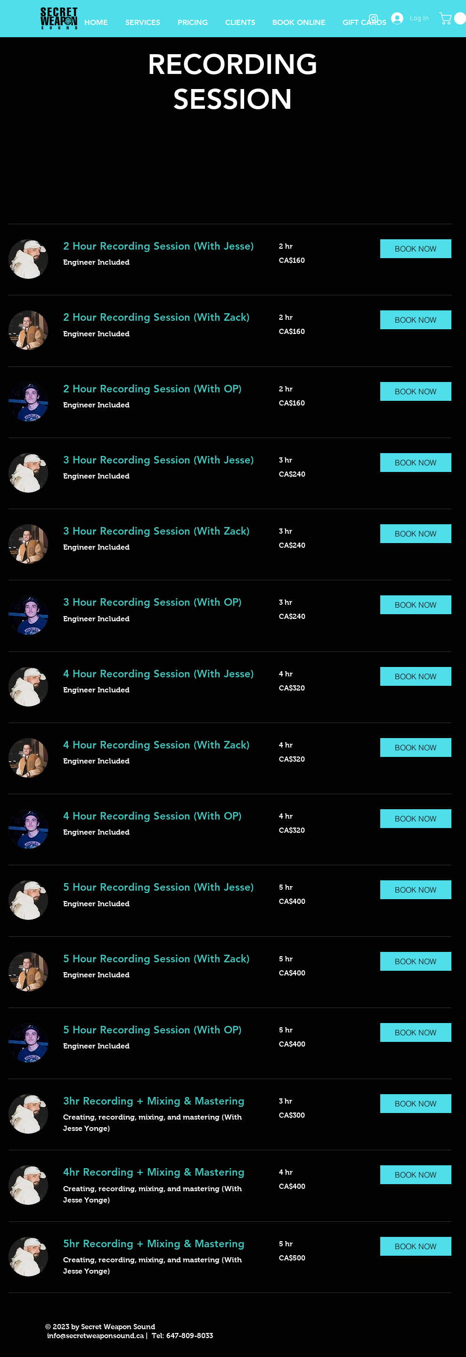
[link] (159, 246)
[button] (299, 18)
